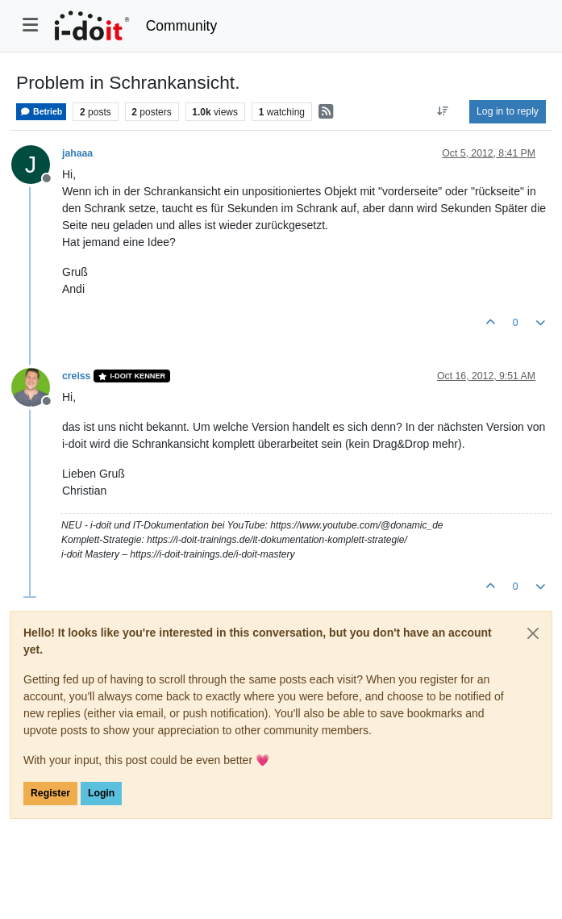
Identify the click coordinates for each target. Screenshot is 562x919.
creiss (76, 376)
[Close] (533, 633)
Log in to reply (508, 111)
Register (50, 793)
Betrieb (41, 112)
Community (182, 26)
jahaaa (77, 153)
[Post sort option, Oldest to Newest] (443, 111)
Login (101, 793)
